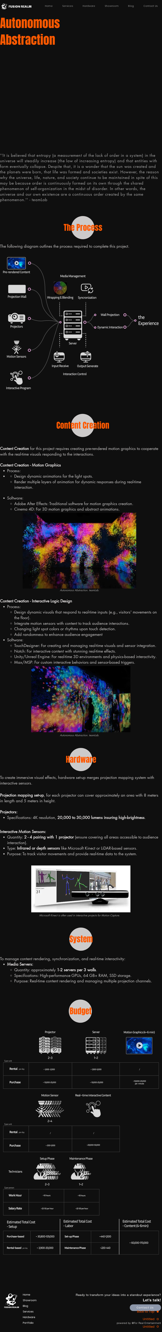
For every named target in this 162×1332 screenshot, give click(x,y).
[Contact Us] (145, 1307)
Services (28, 1311)
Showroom (30, 1300)
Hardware (29, 1317)
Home (26, 1295)
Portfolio (28, 1323)
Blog (25, 1306)
